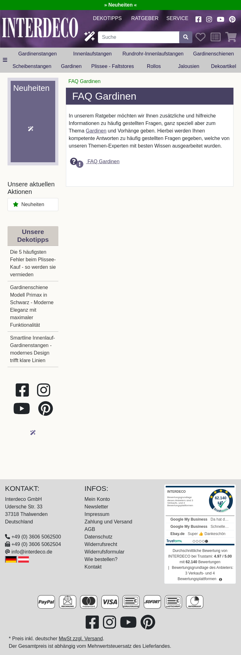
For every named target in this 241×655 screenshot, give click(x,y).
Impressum (96, 514)
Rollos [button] (154, 66)
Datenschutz (98, 536)
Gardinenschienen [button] (213, 53)
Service (177, 18)
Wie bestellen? (100, 559)
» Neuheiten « (120, 5)
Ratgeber (144, 18)
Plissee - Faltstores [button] (112, 66)
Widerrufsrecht (100, 544)
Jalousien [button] (189, 66)
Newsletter (96, 506)
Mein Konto (97, 499)
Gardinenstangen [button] (37, 53)
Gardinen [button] (71, 66)
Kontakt (92, 566)
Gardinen (96, 130)
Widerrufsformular (104, 551)
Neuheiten (28, 204)
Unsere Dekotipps (33, 235)
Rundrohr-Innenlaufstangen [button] (153, 53)
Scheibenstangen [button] (32, 66)
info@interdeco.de (31, 551)
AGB (89, 529)
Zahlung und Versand (108, 521)
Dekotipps (107, 18)
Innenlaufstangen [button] (92, 53)
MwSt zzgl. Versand (81, 638)
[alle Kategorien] (5, 60)
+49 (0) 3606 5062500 (36, 536)
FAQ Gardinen (95, 162)
